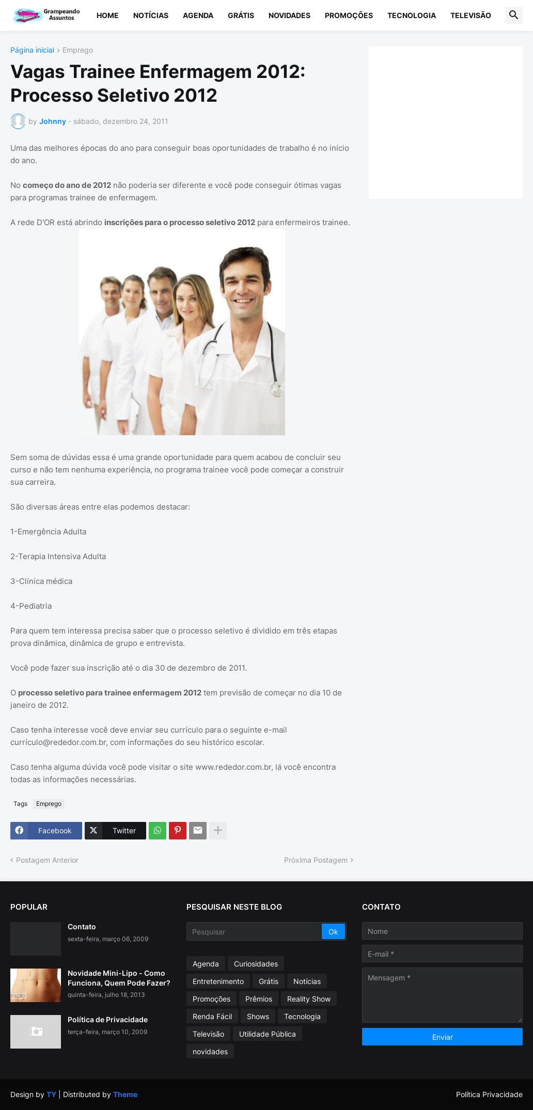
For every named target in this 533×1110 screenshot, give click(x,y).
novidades (210, 1051)
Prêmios (258, 998)
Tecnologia (411, 15)
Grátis (241, 15)
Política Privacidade (489, 1094)
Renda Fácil (212, 1016)
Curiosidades (256, 963)
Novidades (289, 15)
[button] (514, 15)
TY (51, 1094)
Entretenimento (218, 981)
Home (108, 15)
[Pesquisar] (255, 931)
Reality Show (309, 998)
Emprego (77, 50)
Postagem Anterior (47, 859)
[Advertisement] (455, 121)
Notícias (150, 15)
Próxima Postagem (316, 859)
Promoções (349, 15)
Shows (258, 1016)
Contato (82, 926)
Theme (125, 1094)
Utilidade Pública (267, 1033)
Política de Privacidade (108, 1019)
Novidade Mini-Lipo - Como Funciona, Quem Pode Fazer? (119, 978)
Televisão (470, 15)
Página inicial (32, 50)
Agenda (198, 15)
